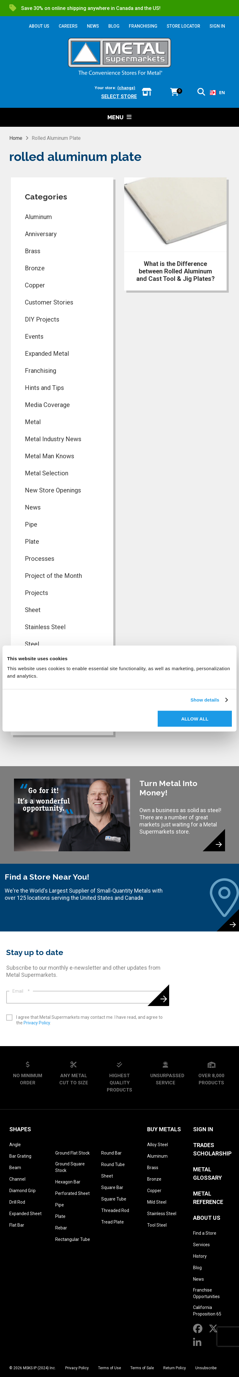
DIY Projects (42, 319)
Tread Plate (112, 1221)
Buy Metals (164, 1129)
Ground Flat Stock (72, 1153)
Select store (119, 96)
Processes (39, 558)
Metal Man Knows (49, 456)
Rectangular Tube (72, 1239)
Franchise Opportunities (206, 1293)
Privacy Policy (37, 1022)
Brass (32, 251)
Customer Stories (49, 302)
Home (15, 138)
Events (34, 336)
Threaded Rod (115, 1210)
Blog (197, 1267)
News (33, 507)
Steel (32, 644)
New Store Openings (53, 490)
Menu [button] (119, 117)
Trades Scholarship (212, 1149)
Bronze (35, 268)
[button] (201, 93)
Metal (33, 422)
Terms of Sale (142, 1368)
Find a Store (204, 1233)
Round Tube (113, 1164)
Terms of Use (109, 1368)
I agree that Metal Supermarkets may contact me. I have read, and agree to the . (89, 1020)
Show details (205, 699)
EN (217, 92)
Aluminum (38, 217)
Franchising (40, 370)
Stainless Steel (45, 627)
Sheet (33, 610)
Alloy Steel (157, 1144)
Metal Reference (208, 1197)
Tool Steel (157, 1225)
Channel (17, 1179)
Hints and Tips (44, 387)
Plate (32, 541)
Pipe (31, 524)
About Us (206, 1218)
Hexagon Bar (67, 1181)
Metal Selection (46, 473)
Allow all (195, 718)
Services (201, 1244)
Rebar (61, 1227)
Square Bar (112, 1187)
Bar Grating (20, 1156)
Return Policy (174, 1368)
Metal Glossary (207, 1173)
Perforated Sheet (72, 1193)
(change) (126, 87)
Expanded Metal (47, 353)
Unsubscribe (206, 1368)
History (200, 1256)
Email (21, 991)
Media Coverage (47, 405)
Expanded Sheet (25, 1213)
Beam (15, 1167)
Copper (35, 285)
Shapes (20, 1129)
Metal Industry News (53, 439)
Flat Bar (16, 1225)
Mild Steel (156, 1202)
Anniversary (40, 234)
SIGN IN (217, 26)
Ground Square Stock (70, 1167)
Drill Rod (17, 1202)
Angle (15, 1144)
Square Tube (113, 1198)
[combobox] (217, 92)
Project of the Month (53, 575)
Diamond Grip (22, 1190)
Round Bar (111, 1153)
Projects (36, 593)
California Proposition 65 (207, 1310)
